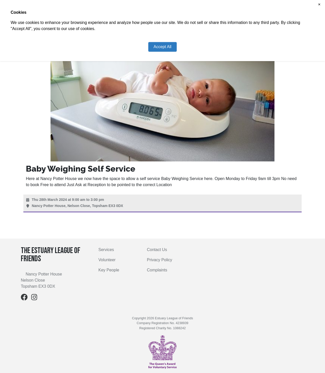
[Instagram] (34, 298)
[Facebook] (24, 298)
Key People (109, 270)
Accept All (162, 47)
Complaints (157, 270)
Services (106, 249)
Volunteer (107, 260)
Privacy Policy (159, 260)
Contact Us (157, 249)
